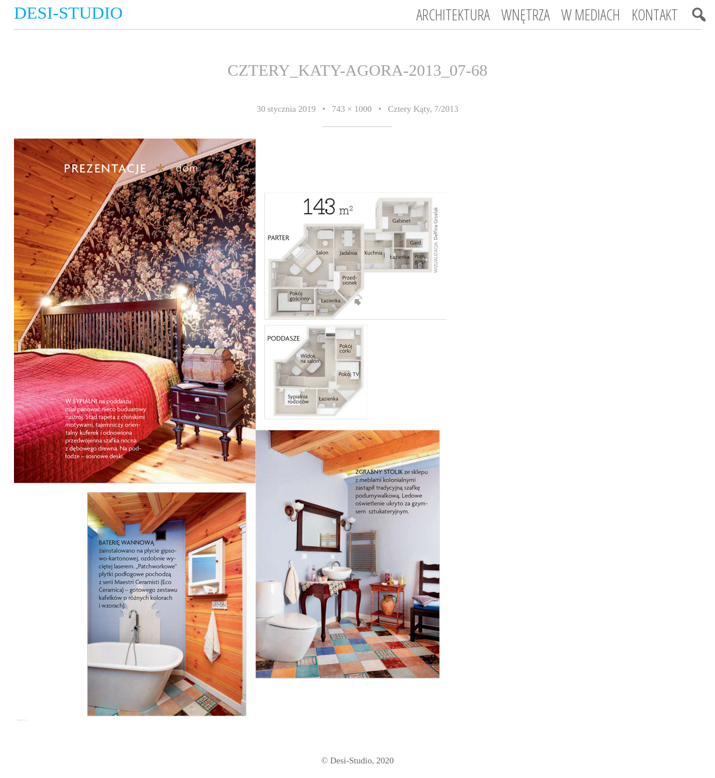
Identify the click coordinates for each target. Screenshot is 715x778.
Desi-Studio (68, 12)
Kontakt (655, 14)
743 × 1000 (351, 109)
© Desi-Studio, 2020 (357, 760)
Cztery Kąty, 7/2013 (423, 109)
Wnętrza (525, 14)
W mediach (590, 14)
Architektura (453, 14)
